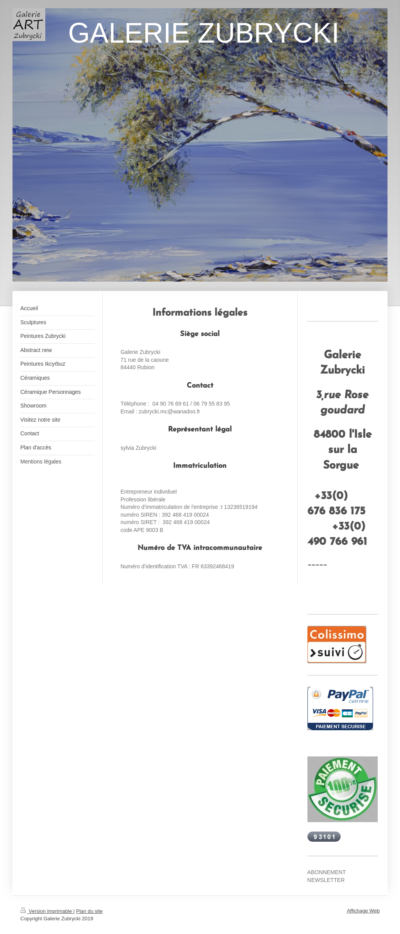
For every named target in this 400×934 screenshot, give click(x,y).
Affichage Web (363, 911)
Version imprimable (46, 911)
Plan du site (89, 911)
